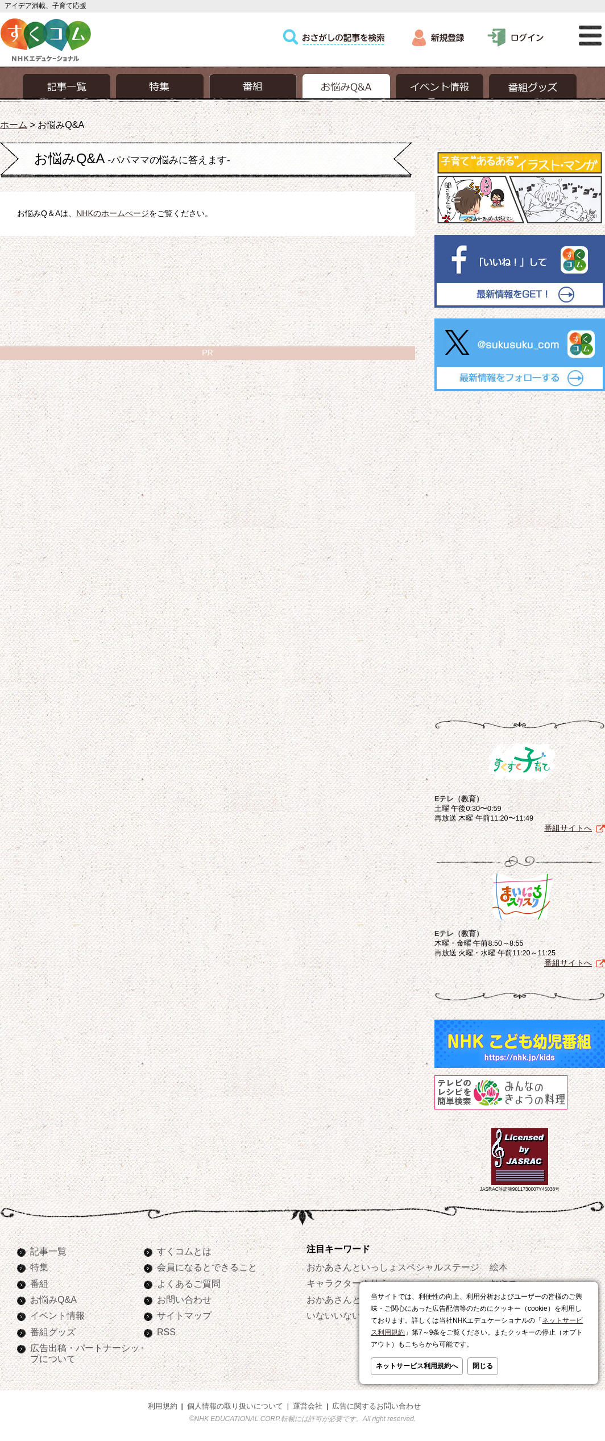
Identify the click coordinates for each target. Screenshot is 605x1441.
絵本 (499, 1267)
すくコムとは (184, 1251)
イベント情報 (57, 1315)
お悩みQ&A (53, 1299)
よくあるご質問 (189, 1283)
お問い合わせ (184, 1299)
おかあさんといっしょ (351, 1299)
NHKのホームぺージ (112, 213)
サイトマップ (184, 1315)
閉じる (483, 1366)
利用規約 (162, 1406)
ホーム (13, 124)
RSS (166, 1332)
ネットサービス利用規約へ (417, 1366)
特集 (39, 1267)
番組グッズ (53, 1332)
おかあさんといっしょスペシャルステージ (392, 1267)
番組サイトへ (568, 828)
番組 (39, 1283)
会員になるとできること (207, 1267)
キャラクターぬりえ (347, 1283)
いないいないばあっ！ (351, 1315)
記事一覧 (48, 1251)
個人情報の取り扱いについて (235, 1406)
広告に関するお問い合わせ (376, 1406)
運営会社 (307, 1406)
